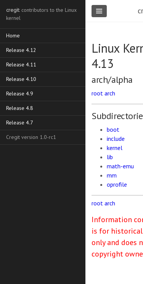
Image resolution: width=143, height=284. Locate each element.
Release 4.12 (21, 50)
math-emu (120, 166)
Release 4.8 (19, 108)
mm (112, 175)
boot (113, 129)
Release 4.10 (21, 79)
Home (13, 35)
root (97, 93)
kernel (114, 148)
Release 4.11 (21, 64)
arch (109, 93)
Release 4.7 (19, 122)
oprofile (117, 184)
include (116, 138)
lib (110, 157)
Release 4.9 (19, 93)
